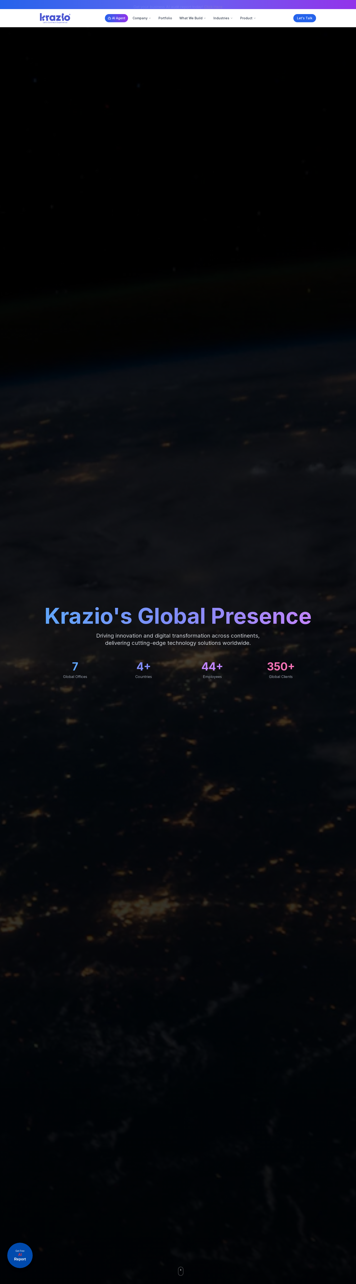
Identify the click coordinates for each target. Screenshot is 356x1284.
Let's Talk (304, 18)
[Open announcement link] (20, 1255)
